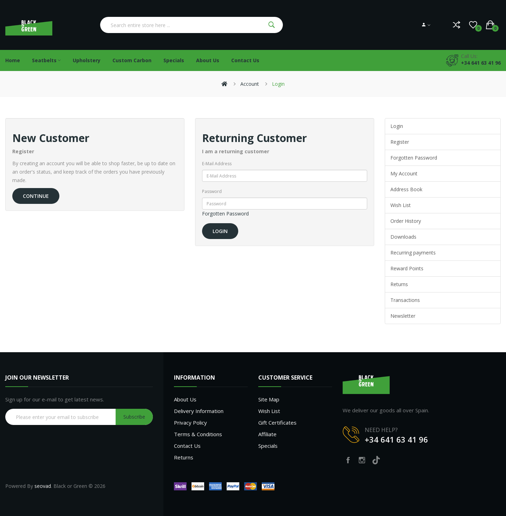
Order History (405, 221)
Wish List (400, 205)
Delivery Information (198, 410)
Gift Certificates (277, 422)
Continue (36, 196)
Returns (399, 284)
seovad (42, 486)
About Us (185, 399)
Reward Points (406, 268)
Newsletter (402, 315)
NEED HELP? (381, 430)
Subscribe (134, 416)
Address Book (406, 189)
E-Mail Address (217, 164)
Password (212, 191)
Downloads (403, 236)
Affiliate (267, 434)
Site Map (268, 399)
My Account (403, 173)
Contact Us (187, 445)
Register (399, 141)
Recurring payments (413, 252)
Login (278, 83)
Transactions (405, 300)
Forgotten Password (225, 213)
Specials (268, 445)
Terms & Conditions (198, 434)
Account (249, 83)
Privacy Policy (190, 422)
